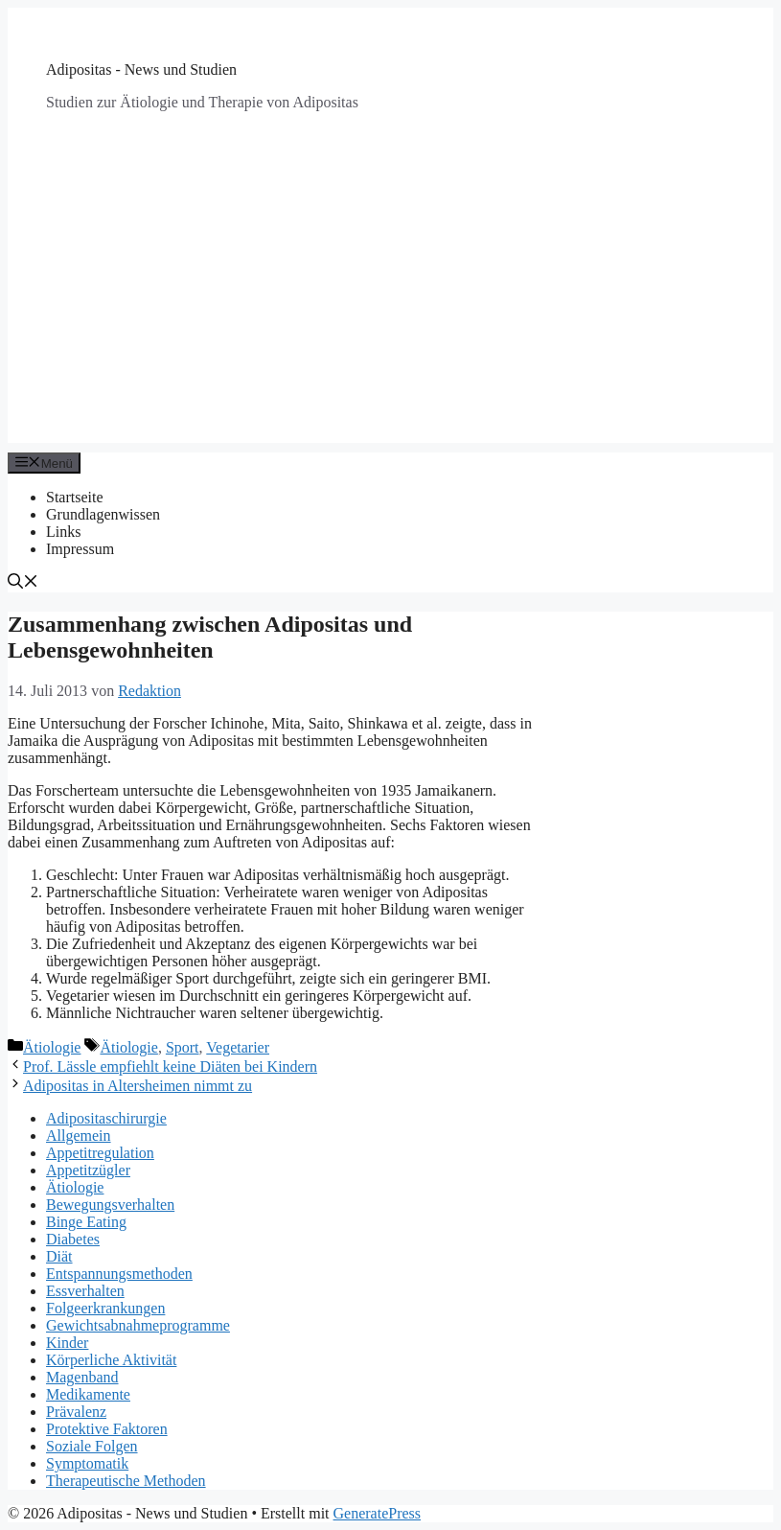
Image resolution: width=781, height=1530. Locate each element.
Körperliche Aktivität (111, 1360)
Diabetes (73, 1239)
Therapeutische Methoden (126, 1480)
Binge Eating (86, 1222)
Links (63, 531)
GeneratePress (377, 1513)
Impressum (80, 549)
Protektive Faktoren (107, 1429)
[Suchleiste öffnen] (23, 583)
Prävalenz (76, 1411)
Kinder (67, 1342)
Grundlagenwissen (103, 514)
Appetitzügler (88, 1170)
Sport (182, 1047)
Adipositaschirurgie (106, 1118)
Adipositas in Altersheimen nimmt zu (137, 1086)
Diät (59, 1256)
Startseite (74, 497)
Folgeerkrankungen (105, 1308)
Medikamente (88, 1394)
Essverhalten (85, 1291)
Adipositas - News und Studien (141, 69)
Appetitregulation (100, 1153)
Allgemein (78, 1135)
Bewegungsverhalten (110, 1204)
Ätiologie (51, 1047)
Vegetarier (237, 1047)
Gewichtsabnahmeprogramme (138, 1325)
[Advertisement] (390, 308)
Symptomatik (87, 1463)
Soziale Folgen (92, 1446)
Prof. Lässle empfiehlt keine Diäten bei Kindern (170, 1066)
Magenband (82, 1377)
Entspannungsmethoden (119, 1273)
